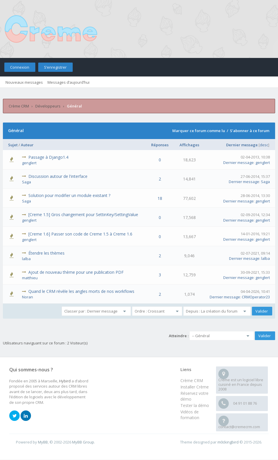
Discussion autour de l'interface (57, 176)
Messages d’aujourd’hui (68, 82)
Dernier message (242, 144)
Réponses (160, 144)
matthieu (30, 277)
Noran (27, 297)
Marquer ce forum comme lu (198, 130)
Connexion (19, 67)
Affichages (189, 144)
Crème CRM (19, 106)
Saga (26, 182)
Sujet (13, 144)
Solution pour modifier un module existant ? (69, 195)
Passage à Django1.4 (48, 157)
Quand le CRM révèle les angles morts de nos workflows (81, 291)
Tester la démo (194, 405)
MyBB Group (83, 442)
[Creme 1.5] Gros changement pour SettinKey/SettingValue (83, 214)
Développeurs (48, 106)
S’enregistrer (55, 67)
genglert (29, 162)
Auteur (27, 144)
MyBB (43, 442)
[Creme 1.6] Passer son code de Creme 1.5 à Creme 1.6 (80, 234)
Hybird (65, 381)
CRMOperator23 (256, 297)
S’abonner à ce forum (249, 130)
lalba (26, 258)
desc (264, 144)
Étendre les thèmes (46, 253)
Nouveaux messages (24, 82)
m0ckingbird (228, 442)
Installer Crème (194, 387)
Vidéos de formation (189, 414)
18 (160, 198)
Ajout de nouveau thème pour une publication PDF (76, 272)
